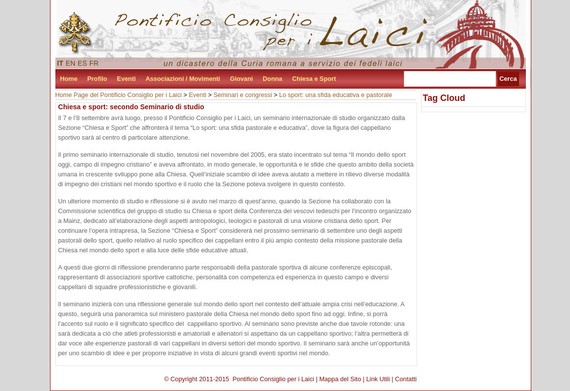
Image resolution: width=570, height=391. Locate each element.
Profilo (97, 78)
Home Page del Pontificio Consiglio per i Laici (118, 94)
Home (69, 78)
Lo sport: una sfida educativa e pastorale (336, 94)
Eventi (126, 78)
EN (70, 63)
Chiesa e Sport (314, 78)
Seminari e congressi (242, 94)
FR (94, 63)
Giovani (241, 78)
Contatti (406, 379)
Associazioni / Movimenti (183, 78)
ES (82, 63)
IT (60, 63)
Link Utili (378, 379)
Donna (272, 78)
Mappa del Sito (340, 379)
